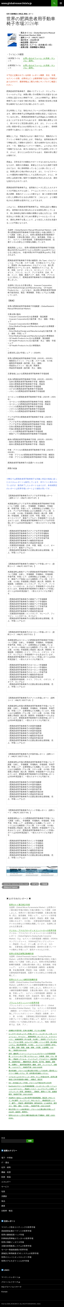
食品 (3, 1201)
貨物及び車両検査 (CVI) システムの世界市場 (20, 1253)
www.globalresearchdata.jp (16, 3)
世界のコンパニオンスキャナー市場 (16, 1257)
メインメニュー (61, 3)
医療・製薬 (6, 1177)
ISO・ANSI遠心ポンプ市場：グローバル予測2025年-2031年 (30, 1083)
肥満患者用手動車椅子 (11, 887)
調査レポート (29, 14)
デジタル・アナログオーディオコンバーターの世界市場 (32, 930)
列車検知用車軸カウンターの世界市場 (17, 1238)
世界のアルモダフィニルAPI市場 (15, 1261)
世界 (8, 14)
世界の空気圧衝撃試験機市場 (21, 954)
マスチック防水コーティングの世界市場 (18, 1227)
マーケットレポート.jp (10, 1277)
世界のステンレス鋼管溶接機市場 (23, 979)
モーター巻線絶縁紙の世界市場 (14, 1249)
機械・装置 (6, 1172)
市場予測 (35, 884)
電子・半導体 (7, 1158)
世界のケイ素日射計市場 (19, 905)
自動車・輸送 (7, 1210)
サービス (5, 1186)
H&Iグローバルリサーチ (11, 1287)
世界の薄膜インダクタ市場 (12, 1242)
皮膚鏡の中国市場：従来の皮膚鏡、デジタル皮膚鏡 (27, 1030)
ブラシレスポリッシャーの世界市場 (24, 1003)
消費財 (4, 1196)
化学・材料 (6, 1167)
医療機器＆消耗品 (16, 14)
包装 (3, 1191)
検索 (3, 1138)
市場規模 (44, 884)
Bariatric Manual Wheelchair (16, 884)
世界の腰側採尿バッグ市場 (12, 1234)
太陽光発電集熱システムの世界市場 (16, 1246)
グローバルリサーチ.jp (10, 1282)
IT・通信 (5, 1162)
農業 (3, 1206)
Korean (4, 1291)
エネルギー (6, 1182)
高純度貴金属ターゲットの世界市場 (16, 1231)
